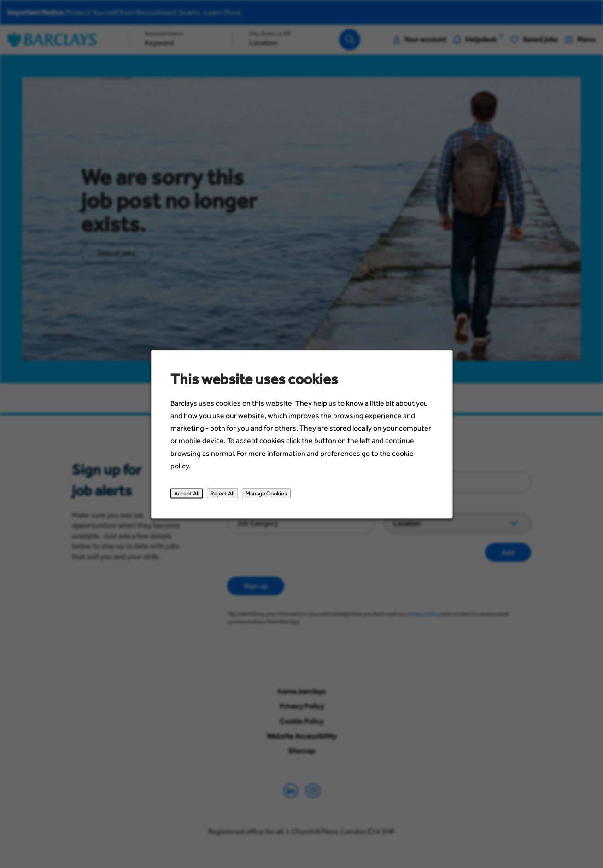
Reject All (226, 498)
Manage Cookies (267, 498)
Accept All (193, 498)
